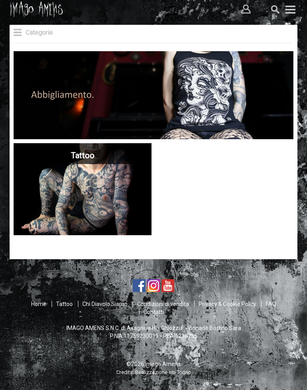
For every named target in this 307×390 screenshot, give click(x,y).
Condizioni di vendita (163, 304)
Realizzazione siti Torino (163, 372)
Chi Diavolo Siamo (105, 304)
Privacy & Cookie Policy (227, 304)
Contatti (154, 312)
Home (38, 304)
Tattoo (64, 304)
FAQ (271, 304)
